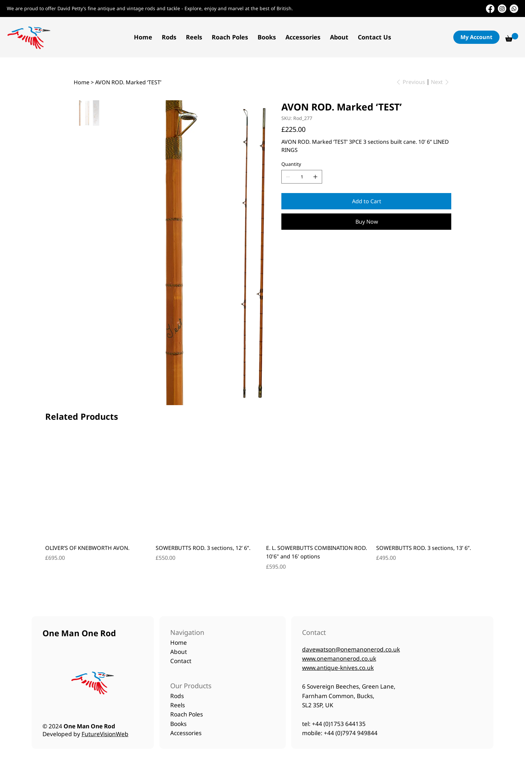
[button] (169, 37)
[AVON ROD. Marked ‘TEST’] (128, 82)
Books (178, 724)
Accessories (186, 733)
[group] (263, 507)
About (179, 652)
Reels (177, 705)
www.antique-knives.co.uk (338, 668)
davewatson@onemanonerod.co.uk (351, 649)
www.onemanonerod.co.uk (339, 658)
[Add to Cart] (366, 201)
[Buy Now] (366, 221)
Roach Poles (186, 714)
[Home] (81, 82)
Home (179, 642)
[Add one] (315, 177)
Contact (180, 661)
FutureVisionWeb (105, 734)
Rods (177, 696)
